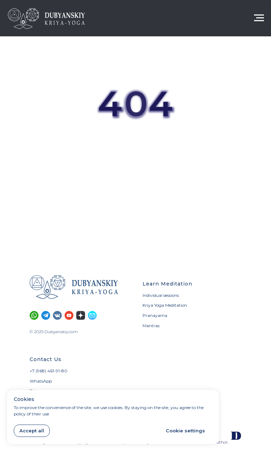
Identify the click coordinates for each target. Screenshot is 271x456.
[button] (92, 315)
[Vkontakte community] (57, 315)
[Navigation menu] (259, 18)
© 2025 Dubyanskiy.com (54, 331)
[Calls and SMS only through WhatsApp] (34, 315)
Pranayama (155, 315)
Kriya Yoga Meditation (165, 305)
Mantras (151, 325)
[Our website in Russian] (236, 435)
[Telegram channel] (45, 315)
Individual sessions (161, 295)
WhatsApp (41, 381)
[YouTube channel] (69, 315)
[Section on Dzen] (80, 315)
